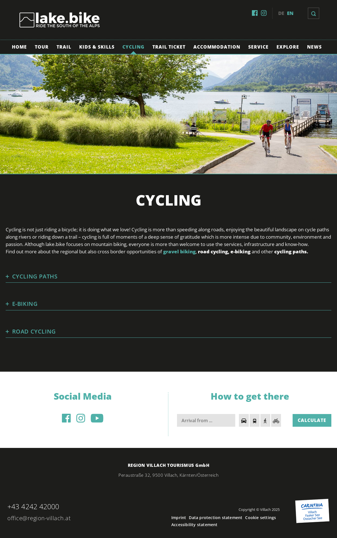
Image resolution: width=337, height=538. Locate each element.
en (290, 13)
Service (258, 47)
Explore (287, 47)
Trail (64, 47)
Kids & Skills (97, 47)
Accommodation (216, 47)
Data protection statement (215, 517)
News (314, 47)
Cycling (133, 47)
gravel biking (179, 251)
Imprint (178, 517)
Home (19, 47)
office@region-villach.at (39, 518)
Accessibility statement (194, 524)
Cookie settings (260, 517)
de (281, 13)
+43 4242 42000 (33, 506)
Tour (42, 47)
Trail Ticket (168, 47)
